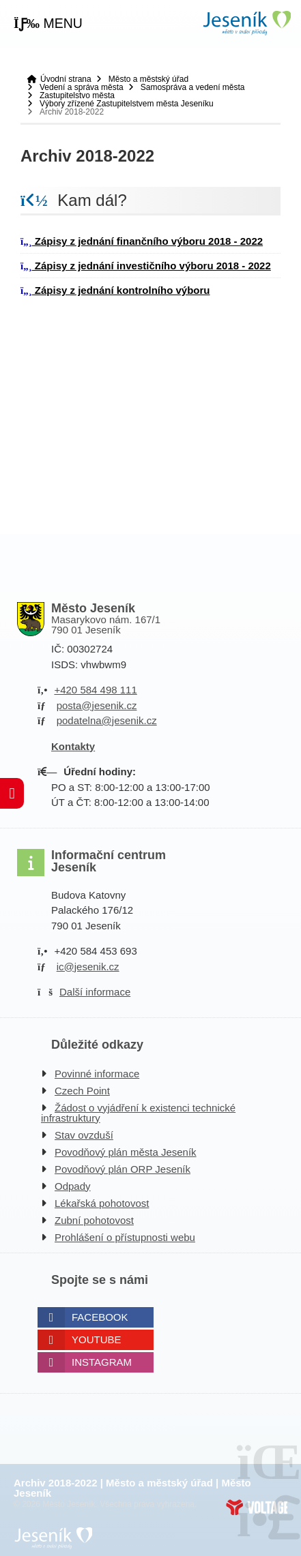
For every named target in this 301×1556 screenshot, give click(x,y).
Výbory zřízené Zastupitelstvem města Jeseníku (127, 104)
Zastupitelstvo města (77, 95)
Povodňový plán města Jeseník (126, 1152)
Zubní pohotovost (94, 1220)
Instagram (102, 1362)
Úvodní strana (246, 22)
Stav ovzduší (84, 1135)
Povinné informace (97, 1073)
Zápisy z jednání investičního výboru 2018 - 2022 (145, 265)
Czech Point (82, 1090)
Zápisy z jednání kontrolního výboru (115, 290)
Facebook (100, 1317)
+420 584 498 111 (95, 689)
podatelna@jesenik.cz (107, 720)
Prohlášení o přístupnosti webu (125, 1237)
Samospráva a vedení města (193, 87)
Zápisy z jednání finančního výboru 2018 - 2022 (141, 241)
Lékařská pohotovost (102, 1203)
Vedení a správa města (82, 87)
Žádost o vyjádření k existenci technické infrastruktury (138, 1113)
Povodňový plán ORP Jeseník (122, 1169)
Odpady (73, 1186)
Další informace (94, 992)
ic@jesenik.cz (88, 966)
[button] (48, 24)
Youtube (96, 1339)
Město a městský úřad (148, 79)
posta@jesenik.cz (97, 705)
